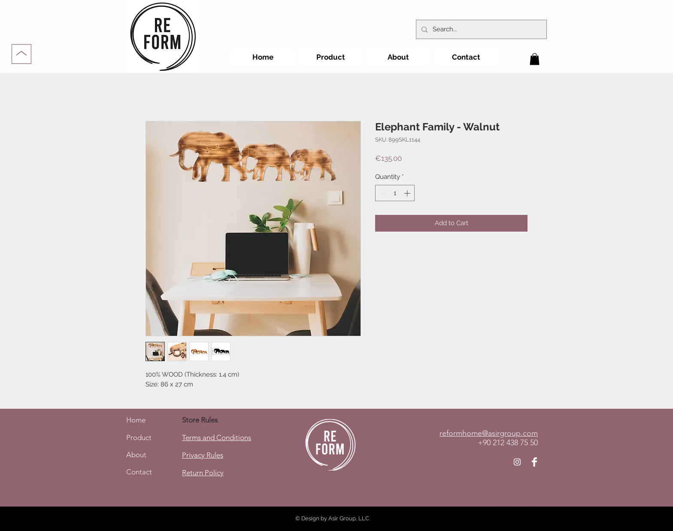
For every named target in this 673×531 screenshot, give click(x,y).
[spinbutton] (395, 193)
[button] (535, 59)
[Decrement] (382, 193)
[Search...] (480, 29)
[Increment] (408, 193)
